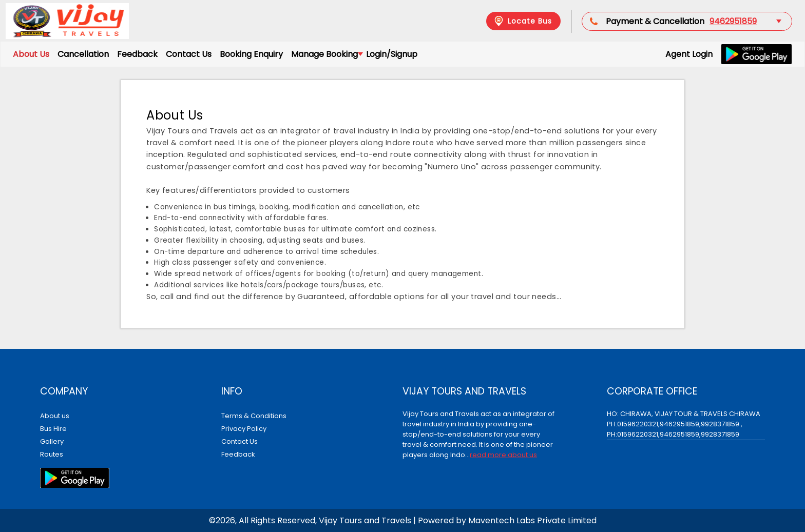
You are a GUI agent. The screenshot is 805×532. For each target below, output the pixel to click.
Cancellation (83, 54)
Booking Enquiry (251, 54)
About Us (31, 54)
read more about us (503, 455)
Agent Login (689, 54)
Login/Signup (391, 54)
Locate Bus (522, 21)
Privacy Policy (243, 429)
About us (54, 416)
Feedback (137, 54)
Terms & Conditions (253, 416)
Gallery (52, 441)
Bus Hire (53, 429)
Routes (51, 454)
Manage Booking (326, 54)
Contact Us (189, 54)
